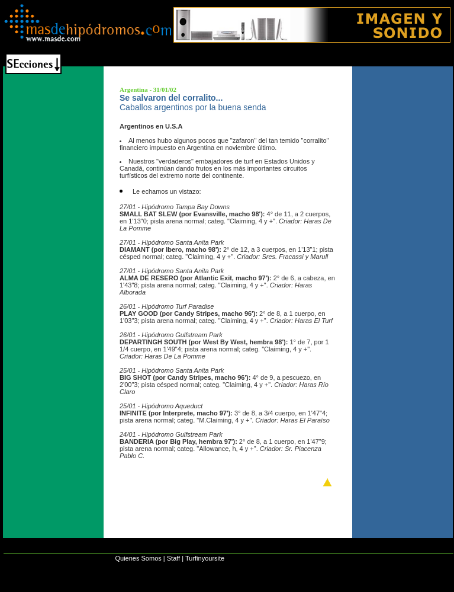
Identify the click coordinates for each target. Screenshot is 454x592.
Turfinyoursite (204, 558)
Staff (173, 558)
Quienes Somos (138, 558)
